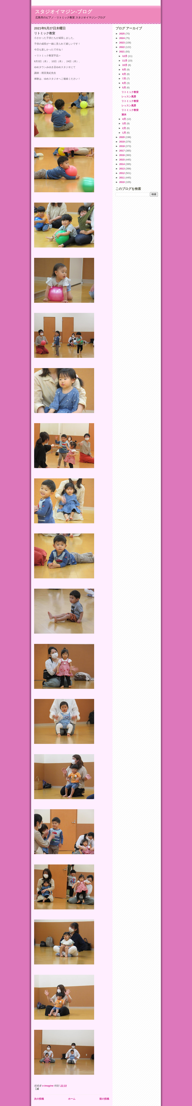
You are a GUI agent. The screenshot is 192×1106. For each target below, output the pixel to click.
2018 (122, 146)
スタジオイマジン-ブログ (63, 11)
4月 (124, 119)
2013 (122, 168)
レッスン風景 (129, 96)
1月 (124, 132)
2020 (122, 137)
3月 (124, 123)
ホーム (71, 1098)
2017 (122, 150)
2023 (122, 42)
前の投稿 (104, 1098)
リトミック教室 (130, 92)
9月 (124, 69)
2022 (122, 47)
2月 (124, 128)
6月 (124, 83)
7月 (124, 78)
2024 (122, 38)
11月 (125, 60)
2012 (122, 173)
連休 (124, 114)
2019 (122, 141)
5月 (124, 87)
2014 (122, 164)
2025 (122, 33)
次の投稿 (39, 1098)
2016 (122, 155)
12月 (125, 56)
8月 (124, 74)
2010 (122, 182)
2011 (122, 177)
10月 (125, 65)
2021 (122, 51)
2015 (122, 159)
